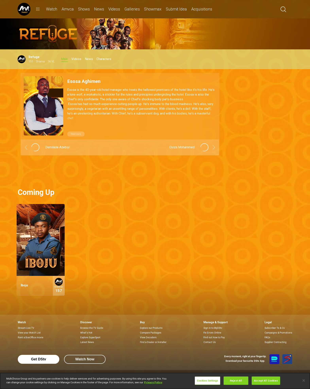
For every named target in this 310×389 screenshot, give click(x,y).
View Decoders (148, 337)
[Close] (303, 380)
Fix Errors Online (212, 332)
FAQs (267, 337)
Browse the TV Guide (91, 328)
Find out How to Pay (214, 337)
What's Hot (86, 332)
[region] (155, 381)
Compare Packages (150, 332)
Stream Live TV (26, 328)
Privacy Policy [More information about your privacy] (153, 382)
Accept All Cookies (266, 380)
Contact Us (209, 342)
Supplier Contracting (275, 342)
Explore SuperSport (90, 337)
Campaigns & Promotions (278, 332)
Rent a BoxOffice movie (30, 337)
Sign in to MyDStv (212, 328)
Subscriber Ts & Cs (275, 328)
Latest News (87, 342)
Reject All (236, 380)
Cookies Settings (207, 380)
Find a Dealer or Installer (153, 342)
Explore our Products (151, 328)
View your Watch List (29, 332)
